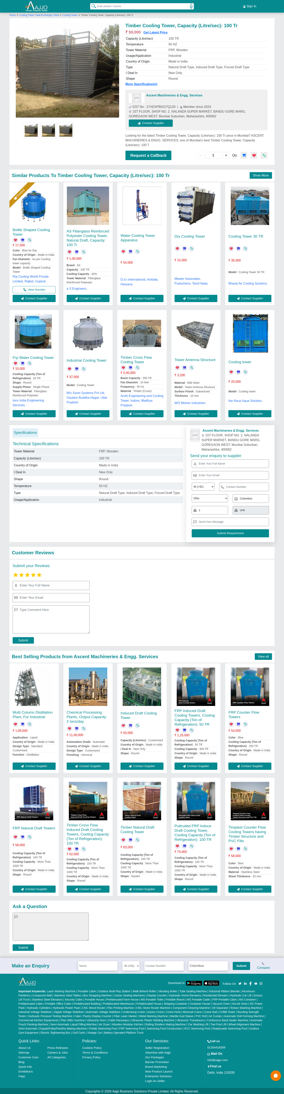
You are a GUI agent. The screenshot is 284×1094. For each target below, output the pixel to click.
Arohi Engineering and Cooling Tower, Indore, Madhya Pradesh (142, 399)
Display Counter (157, 994)
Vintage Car (94, 1031)
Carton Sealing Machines (129, 994)
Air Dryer (104, 1023)
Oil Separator (220, 1007)
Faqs (22, 1075)
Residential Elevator (215, 994)
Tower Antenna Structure (195, 359)
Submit (23, 639)
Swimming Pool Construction (164, 1027)
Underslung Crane (133, 1011)
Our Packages (154, 1056)
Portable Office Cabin (58, 1002)
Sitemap (24, 1051)
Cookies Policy (92, 1047)
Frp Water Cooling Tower (33, 357)
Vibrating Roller (167, 990)
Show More (261, 174)
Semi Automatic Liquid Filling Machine (73, 1023)
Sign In (249, 6)
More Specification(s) (141, 83)
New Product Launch (159, 1070)
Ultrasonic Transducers (191, 1019)
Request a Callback (148, 154)
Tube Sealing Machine (193, 990)
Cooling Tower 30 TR (245, 235)
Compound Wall (42, 994)
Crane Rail (210, 1011)
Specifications (25, 432)
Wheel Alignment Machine (244, 1023)
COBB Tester (227, 1011)
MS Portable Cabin (198, 998)
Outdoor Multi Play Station (114, 990)
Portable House (94, 998)
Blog (21, 1061)
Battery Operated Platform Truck (124, 1031)
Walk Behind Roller (144, 990)
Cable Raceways (118, 1019)
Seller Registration (157, 1047)
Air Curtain (215, 1015)
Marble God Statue (181, 1015)
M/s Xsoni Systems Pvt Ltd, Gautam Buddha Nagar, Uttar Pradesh (87, 396)
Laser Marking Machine (61, 990)
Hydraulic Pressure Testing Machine (50, 1015)
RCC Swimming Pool (197, 1027)
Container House (200, 1002)
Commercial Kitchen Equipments (39, 1019)
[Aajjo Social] (240, 982)
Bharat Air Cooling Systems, (248, 282)
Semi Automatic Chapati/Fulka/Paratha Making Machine (53, 1027)
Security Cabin (74, 998)
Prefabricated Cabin (31, 1002)
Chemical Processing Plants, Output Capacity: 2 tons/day (87, 716)
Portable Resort (175, 998)
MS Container (247, 998)
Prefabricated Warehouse (118, 1002)
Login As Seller (155, 1080)
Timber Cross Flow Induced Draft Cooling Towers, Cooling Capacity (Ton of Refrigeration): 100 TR (88, 833)
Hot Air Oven (240, 1002)
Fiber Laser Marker (125, 1015)
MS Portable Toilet (152, 998)
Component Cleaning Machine (191, 1007)
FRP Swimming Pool (131, 1027)
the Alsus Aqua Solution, (245, 400)
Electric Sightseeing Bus (55, 1031)
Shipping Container (175, 1002)
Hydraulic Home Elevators (185, 994)
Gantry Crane (155, 1011)
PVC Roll (201, 1015)
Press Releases (57, 1047)
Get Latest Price (155, 32)
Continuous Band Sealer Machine (227, 1019)
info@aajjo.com (217, 1059)
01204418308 (216, 1046)
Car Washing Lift (198, 1023)
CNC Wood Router (93, 1007)
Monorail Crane (192, 1011)
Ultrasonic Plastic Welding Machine (152, 1019)
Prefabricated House (149, 1002)
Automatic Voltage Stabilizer (103, 1011)
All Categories (56, 1056)
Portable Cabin (87, 990)
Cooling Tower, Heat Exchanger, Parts (39, 14)
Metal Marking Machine (153, 1015)
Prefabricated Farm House (122, 998)
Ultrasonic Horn (96, 1019)
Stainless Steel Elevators (47, 998)
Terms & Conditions (95, 1051)
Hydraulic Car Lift (240, 994)
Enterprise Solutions (158, 1075)
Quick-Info (25, 1066)
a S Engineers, (77, 287)
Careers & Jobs (57, 1051)
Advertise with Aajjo (158, 1051)
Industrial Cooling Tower (86, 360)
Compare (263, 965)
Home (12, 14)
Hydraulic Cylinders (39, 1007)
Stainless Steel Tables (67, 994)
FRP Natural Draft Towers (34, 827)
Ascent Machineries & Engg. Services (174, 94)
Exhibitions (26, 1070)
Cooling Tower (69, 14)
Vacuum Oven (221, 1002)
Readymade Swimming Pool (229, 1027)
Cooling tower (239, 361)
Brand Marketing (156, 1066)
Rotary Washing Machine (246, 1007)
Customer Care (29, 1056)
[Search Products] (92, 6)
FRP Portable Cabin (224, 998)
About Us (25, 1047)
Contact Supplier (151, 122)
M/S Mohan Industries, (190, 402)
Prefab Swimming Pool (103, 1027)
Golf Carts (79, 1031)
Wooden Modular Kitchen (127, 1023)
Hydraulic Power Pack (66, 1007)
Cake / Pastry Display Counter (93, 1015)
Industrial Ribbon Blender (224, 990)
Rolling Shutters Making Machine (165, 1023)
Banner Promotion (157, 1061)
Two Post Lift (218, 1023)
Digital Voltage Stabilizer (69, 1011)
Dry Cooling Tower (190, 235)
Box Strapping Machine (97, 994)
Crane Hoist (173, 1011)
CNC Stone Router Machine (153, 1007)
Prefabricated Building (87, 1002)
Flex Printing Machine (120, 1007)
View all (263, 655)
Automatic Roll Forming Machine (244, 1015)
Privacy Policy (91, 1056)
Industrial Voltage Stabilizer (35, 1011)
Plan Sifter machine (73, 1019)
